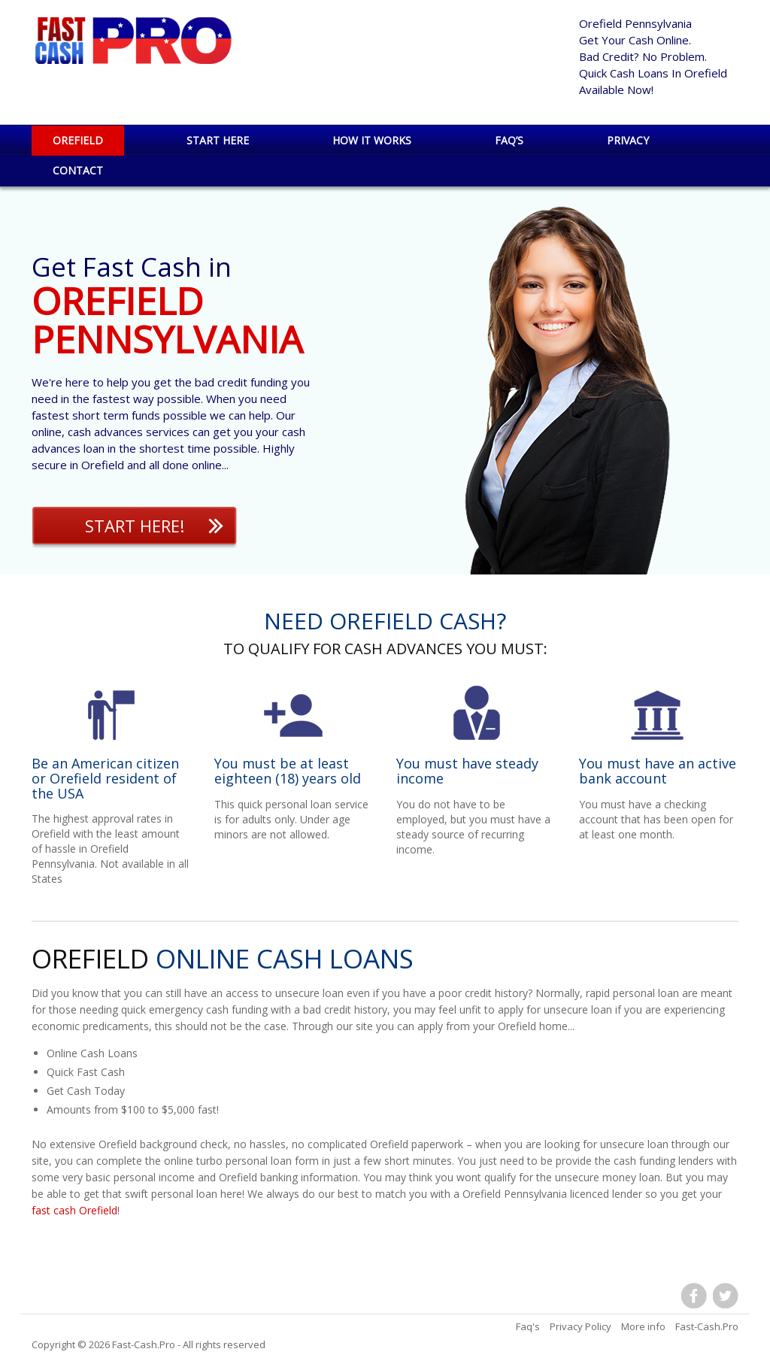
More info (643, 1326)
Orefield (78, 140)
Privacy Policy (580, 1326)
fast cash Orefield (74, 1210)
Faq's (528, 1326)
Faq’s (509, 140)
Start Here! (134, 525)
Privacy (628, 140)
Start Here (217, 140)
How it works (371, 140)
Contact (78, 170)
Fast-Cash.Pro (143, 1344)
